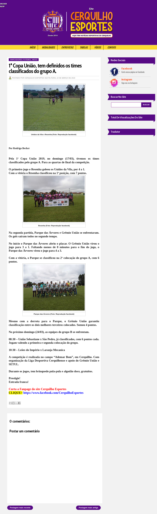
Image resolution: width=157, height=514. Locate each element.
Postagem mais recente (20, 508)
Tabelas (84, 47)
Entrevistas (67, 47)
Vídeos (97, 47)
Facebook (126, 68)
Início (32, 47)
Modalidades (48, 47)
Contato (111, 47)
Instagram (126, 79)
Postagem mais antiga (88, 508)
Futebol (27, 60)
